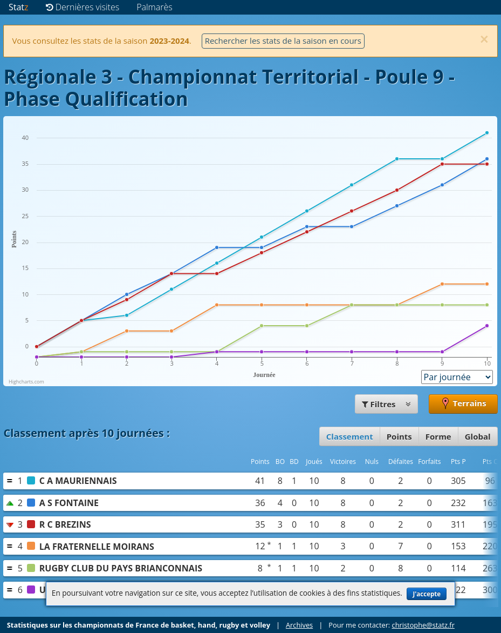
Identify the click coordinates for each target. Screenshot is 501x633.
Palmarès (154, 7)
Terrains (463, 404)
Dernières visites (83, 7)
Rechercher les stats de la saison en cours (283, 40)
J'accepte (427, 594)
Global (478, 436)
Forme (438, 436)
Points (399, 436)
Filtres (386, 404)
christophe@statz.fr (423, 625)
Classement (349, 436)
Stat (19, 7)
